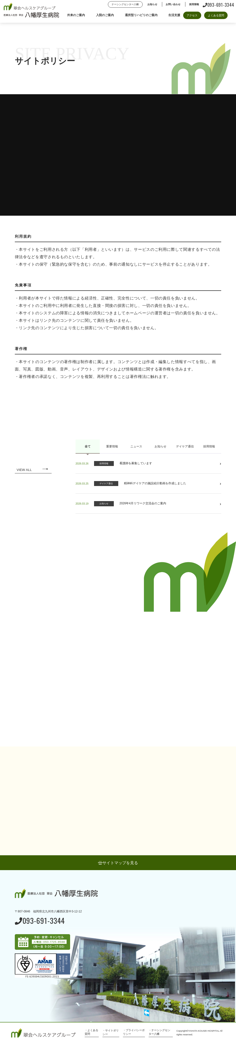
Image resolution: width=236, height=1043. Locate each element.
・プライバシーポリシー (134, 1032)
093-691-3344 (218, 4)
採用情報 (209, 446)
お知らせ (160, 446)
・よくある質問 (91, 1032)
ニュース (136, 446)
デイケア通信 (185, 446)
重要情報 (112, 446)
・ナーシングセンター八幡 (159, 1032)
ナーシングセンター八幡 (125, 4)
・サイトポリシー (110, 1032)
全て (88, 446)
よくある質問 (216, 15)
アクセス (192, 15)
